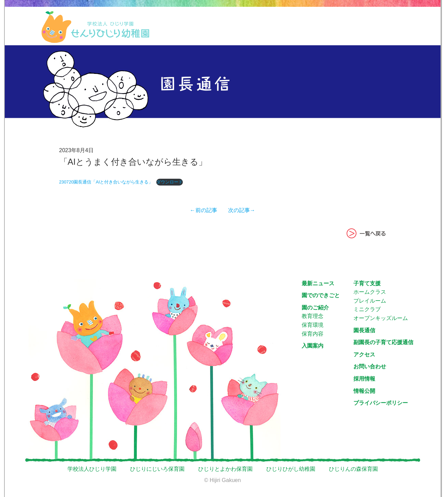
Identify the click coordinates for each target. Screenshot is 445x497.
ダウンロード (169, 182)
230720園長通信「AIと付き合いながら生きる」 (106, 182)
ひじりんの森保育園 (353, 469)
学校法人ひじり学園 (91, 469)
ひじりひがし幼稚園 (290, 469)
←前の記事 (206, 210)
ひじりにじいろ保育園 (157, 469)
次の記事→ (239, 210)
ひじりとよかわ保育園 (225, 469)
